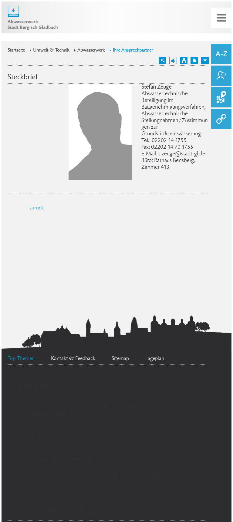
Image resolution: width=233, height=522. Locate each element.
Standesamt (51, 482)
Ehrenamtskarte (130, 388)
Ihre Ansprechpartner (133, 50)
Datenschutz (45, 386)
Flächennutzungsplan (70, 510)
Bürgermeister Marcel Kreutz (69, 459)
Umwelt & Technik (51, 50)
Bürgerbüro (155, 431)
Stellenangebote (137, 475)
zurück (36, 208)
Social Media (52, 413)
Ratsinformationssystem (55, 435)
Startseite (16, 50)
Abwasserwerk (91, 50)
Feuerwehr (119, 407)
